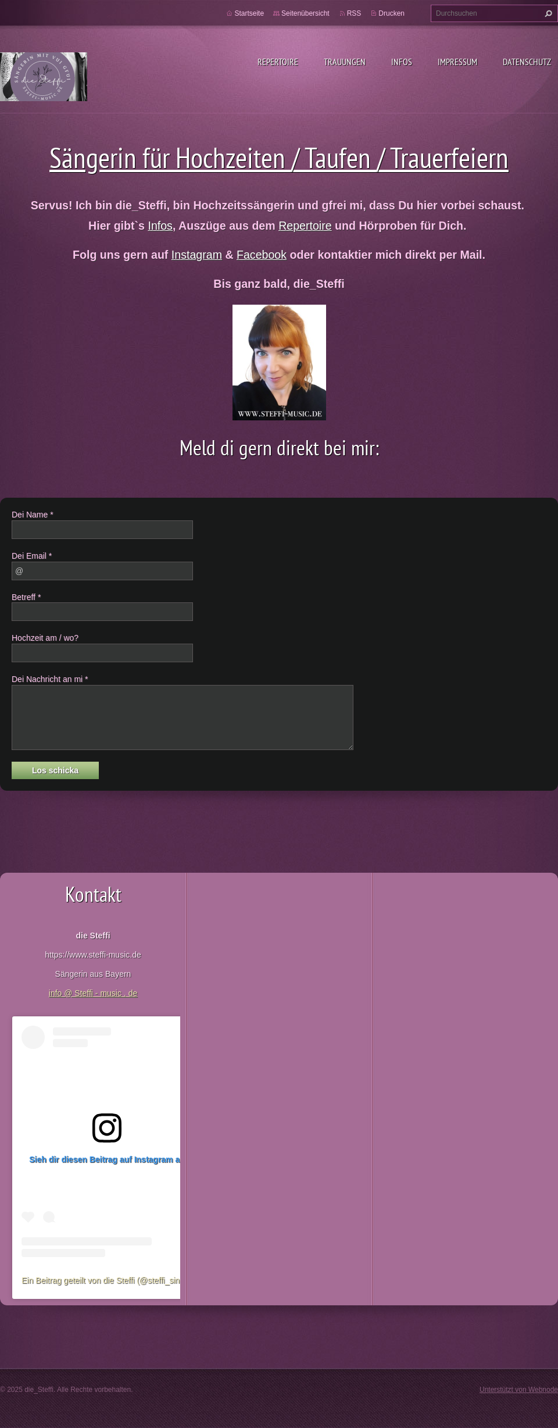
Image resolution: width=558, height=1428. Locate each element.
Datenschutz (527, 61)
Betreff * (26, 597)
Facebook (262, 254)
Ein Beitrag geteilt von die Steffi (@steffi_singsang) (113, 1280)
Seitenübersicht (305, 13)
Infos (401, 61)
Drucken (391, 13)
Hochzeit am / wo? (45, 637)
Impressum (457, 61)
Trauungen (345, 61)
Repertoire (277, 61)
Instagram (196, 254)
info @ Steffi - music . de (93, 993)
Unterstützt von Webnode (519, 1390)
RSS (354, 13)
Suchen (547, 13)
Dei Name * (32, 514)
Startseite (249, 13)
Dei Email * (32, 556)
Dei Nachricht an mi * (50, 679)
